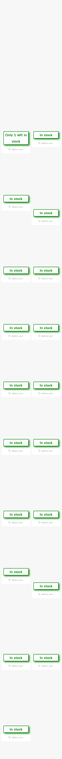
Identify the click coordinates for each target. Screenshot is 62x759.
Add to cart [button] (17, 149)
